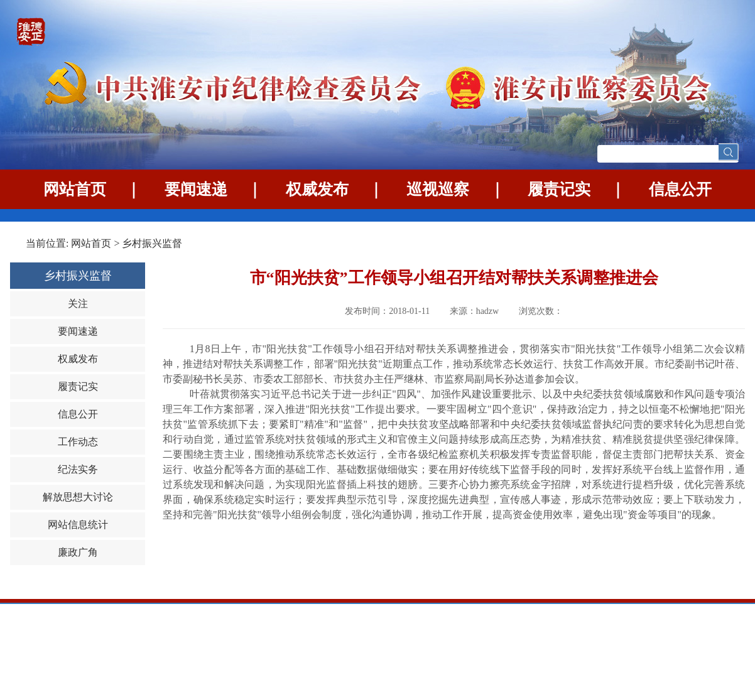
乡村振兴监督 (152, 243)
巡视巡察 (437, 189)
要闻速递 (196, 189)
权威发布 (317, 189)
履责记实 (559, 189)
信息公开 (680, 189)
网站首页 (74, 189)
